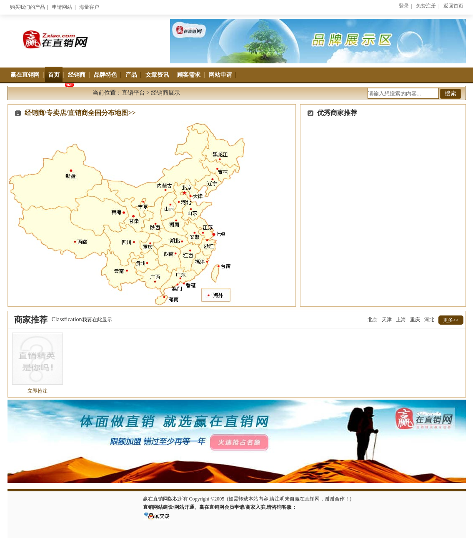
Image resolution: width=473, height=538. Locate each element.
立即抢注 (38, 391)
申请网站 (62, 7)
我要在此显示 (97, 320)
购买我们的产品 (27, 7)
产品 (131, 75)
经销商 (76, 75)
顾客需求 (188, 75)
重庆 (415, 320)
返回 (453, 6)
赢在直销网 (25, 75)
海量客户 (89, 7)
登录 (404, 6)
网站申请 (220, 75)
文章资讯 (157, 75)
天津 (387, 320)
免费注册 (426, 6)
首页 (54, 75)
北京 (373, 320)
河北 (429, 320)
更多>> (451, 320)
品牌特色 (105, 75)
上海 (401, 320)
